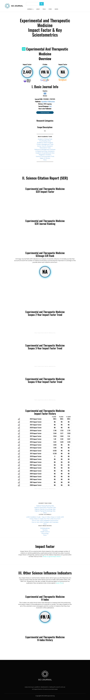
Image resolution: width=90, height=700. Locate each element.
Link (50, 106)
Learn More (59, 583)
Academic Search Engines (45, 142)
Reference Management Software (44, 149)
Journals (30, 9)
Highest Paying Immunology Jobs (45, 509)
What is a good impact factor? (52, 556)
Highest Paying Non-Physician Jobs (45, 507)
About (38, 9)
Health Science (45, 531)
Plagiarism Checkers (45, 154)
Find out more (45, 112)
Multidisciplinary (45, 528)
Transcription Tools (45, 148)
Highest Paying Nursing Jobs (45, 506)
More (45, 160)
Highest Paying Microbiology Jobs (45, 511)
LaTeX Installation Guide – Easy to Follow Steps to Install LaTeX (45, 517)
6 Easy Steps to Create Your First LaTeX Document (45, 519)
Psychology (45, 533)
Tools (44, 9)
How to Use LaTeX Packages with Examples (45, 522)
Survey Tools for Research (45, 146)
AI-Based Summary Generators (45, 151)
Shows (56, 9)
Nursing (45, 530)
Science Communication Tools (45, 156)
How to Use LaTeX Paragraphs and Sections (45, 520)
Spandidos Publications (48, 102)
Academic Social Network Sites (45, 153)
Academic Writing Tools (45, 139)
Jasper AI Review (45, 158)
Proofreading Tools (45, 141)
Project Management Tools (45, 144)
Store (50, 9)
